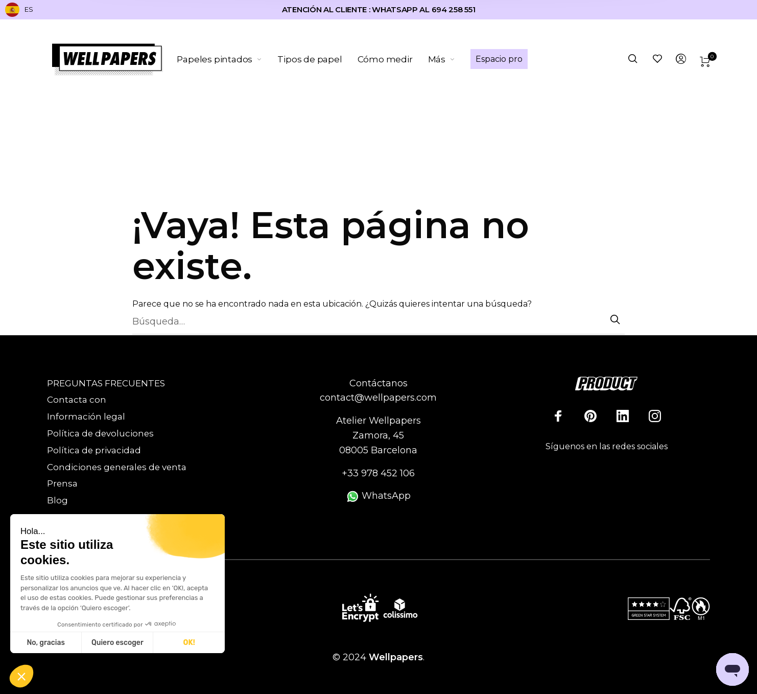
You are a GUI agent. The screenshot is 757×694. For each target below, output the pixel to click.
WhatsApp (378, 495)
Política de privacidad (94, 450)
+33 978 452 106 (378, 473)
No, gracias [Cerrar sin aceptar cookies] (45, 642)
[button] (21, 676)
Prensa (62, 483)
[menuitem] (227, 59)
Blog (57, 500)
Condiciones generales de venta (116, 467)
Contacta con (76, 400)
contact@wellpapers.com (378, 397)
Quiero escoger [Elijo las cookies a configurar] (117, 642)
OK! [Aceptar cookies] (189, 642)
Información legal (86, 416)
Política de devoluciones (100, 433)
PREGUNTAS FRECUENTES (106, 383)
